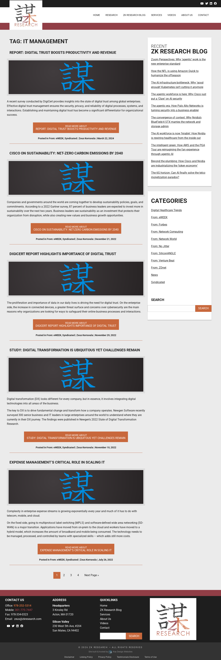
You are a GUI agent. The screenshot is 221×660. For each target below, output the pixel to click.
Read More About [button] (76, 128)
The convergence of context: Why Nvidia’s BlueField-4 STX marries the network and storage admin (176, 122)
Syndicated (71, 138)
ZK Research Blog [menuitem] (134, 15)
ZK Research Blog (111, 610)
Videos (104, 623)
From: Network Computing (167, 231)
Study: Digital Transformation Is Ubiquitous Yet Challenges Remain (74, 350)
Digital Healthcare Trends (166, 210)
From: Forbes (159, 224)
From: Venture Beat (162, 260)
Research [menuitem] (111, 15)
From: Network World (164, 239)
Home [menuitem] (96, 15)
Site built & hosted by (110, 651)
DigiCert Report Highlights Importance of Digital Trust (62, 254)
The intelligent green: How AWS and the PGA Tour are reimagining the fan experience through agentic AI (178, 150)
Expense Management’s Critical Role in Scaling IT (57, 462)
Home (103, 605)
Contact (104, 627)
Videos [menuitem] (171, 15)
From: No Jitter (160, 246)
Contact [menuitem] (203, 15)
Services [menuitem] (156, 15)
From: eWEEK (56, 138)
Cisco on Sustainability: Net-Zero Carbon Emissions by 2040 (66, 153)
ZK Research (98, 647)
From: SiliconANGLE (163, 253)
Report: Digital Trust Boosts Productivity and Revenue (62, 53)
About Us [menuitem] (187, 15)
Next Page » (91, 575)
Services (105, 614)
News (154, 275)
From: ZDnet (158, 267)
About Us (105, 619)
